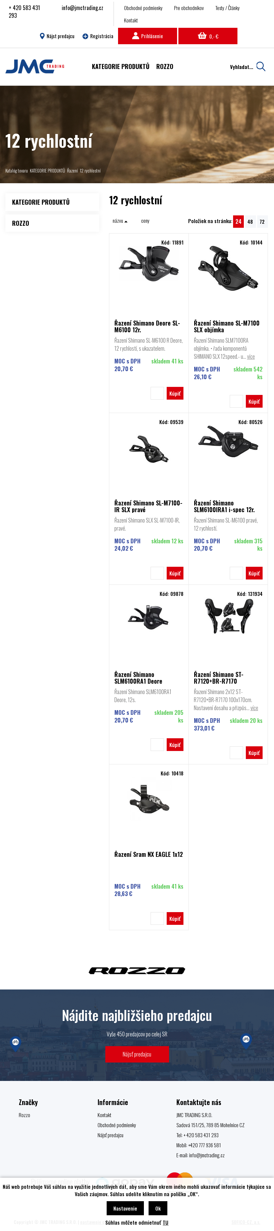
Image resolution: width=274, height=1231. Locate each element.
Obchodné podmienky (143, 7)
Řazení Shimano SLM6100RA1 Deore (138, 677)
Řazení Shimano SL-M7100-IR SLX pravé (148, 506)
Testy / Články (227, 7)
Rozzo (24, 1114)
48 (250, 221)
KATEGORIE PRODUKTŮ (47, 170)
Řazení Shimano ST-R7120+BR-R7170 (218, 677)
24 (238, 221)
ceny (145, 220)
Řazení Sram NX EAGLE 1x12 (148, 855)
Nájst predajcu (57, 36)
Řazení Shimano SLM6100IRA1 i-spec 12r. (224, 506)
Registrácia (98, 36)
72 (262, 221)
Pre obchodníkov (189, 7)
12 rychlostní (90, 170)
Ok (158, 1208)
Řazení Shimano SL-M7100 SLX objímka (227, 326)
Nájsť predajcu (137, 1054)
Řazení (72, 170)
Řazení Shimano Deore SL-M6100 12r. (147, 326)
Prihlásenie (147, 36)
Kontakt (131, 20)
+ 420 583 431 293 (24, 11)
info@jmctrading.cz (82, 8)
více (251, 356)
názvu (120, 220)
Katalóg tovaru (16, 170)
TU (165, 1222)
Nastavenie (125, 1208)
